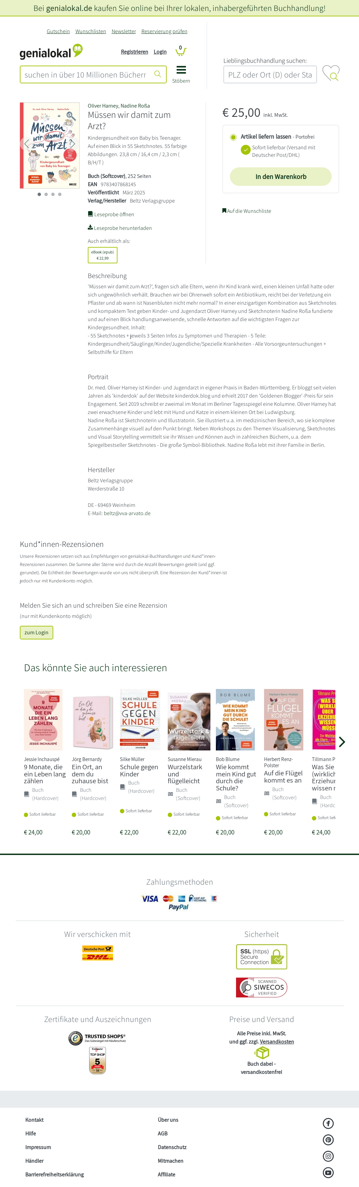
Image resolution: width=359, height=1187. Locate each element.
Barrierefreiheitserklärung (54, 1174)
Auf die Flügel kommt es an (283, 776)
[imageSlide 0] (39, 194)
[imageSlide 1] (46, 194)
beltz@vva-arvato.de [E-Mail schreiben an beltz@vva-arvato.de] (127, 513)
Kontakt (34, 1119)
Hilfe (30, 1133)
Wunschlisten (90, 31)
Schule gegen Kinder (139, 770)
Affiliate (166, 1174)
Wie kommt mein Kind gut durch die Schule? (236, 777)
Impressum (38, 1147)
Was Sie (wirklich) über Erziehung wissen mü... (333, 777)
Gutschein (58, 31)
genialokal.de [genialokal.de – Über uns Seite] (69, 7)
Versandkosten (277, 1041)
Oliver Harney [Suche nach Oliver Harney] (103, 105)
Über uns (168, 1119)
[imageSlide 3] (59, 194)
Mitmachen (170, 1160)
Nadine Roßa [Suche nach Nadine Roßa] (135, 105)
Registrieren (134, 51)
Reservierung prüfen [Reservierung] (164, 31)
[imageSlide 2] (53, 194)
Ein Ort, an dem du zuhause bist (90, 774)
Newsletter (124, 31)
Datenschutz (172, 1147)
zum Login (37, 632)
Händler (34, 1160)
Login (160, 51)
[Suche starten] (158, 74)
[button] (181, 77)
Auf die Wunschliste (246, 211)
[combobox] (85, 74)
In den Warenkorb (281, 176)
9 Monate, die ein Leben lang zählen (45, 774)
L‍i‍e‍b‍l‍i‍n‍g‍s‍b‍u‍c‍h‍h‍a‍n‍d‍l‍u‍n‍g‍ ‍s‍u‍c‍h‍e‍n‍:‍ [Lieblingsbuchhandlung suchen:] (265, 60)
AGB (162, 1133)
